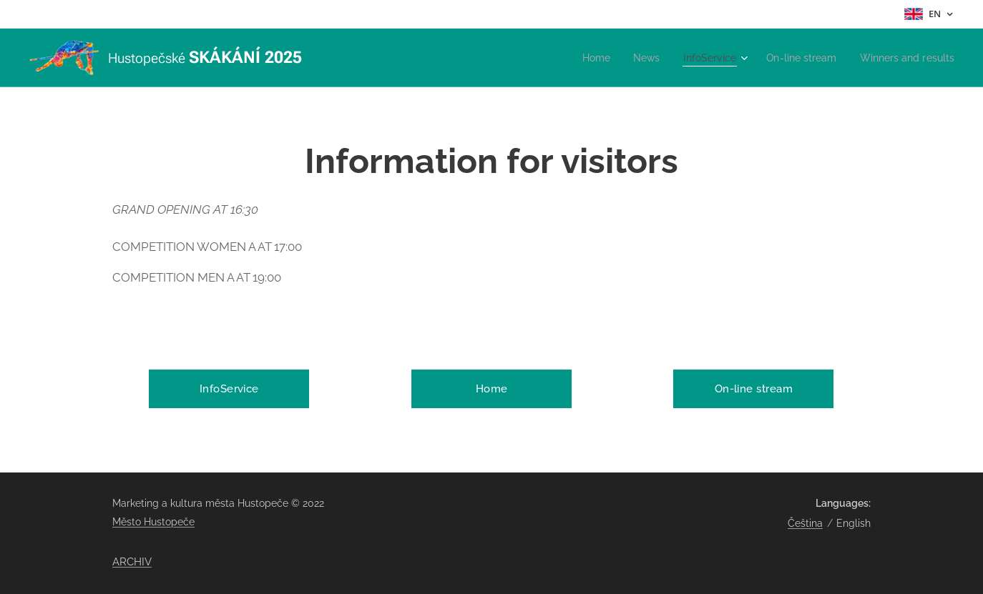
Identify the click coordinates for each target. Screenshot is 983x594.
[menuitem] (578, 58)
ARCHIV (132, 561)
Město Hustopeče (153, 522)
